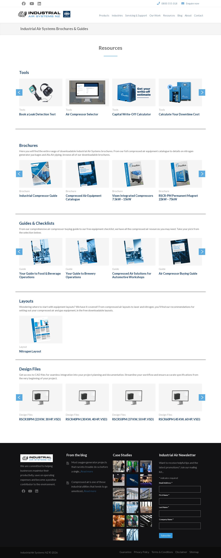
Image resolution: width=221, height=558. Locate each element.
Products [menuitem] (104, 15)
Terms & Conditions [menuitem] (162, 552)
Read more (87, 471)
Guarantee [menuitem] (126, 552)
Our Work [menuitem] (155, 15)
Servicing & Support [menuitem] (136, 15)
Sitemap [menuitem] (194, 552)
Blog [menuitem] (179, 15)
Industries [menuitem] (117, 15)
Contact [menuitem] (198, 15)
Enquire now (192, 3)
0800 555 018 (169, 3)
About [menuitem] (188, 15)
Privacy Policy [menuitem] (141, 552)
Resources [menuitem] (169, 15)
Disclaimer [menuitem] (181, 552)
